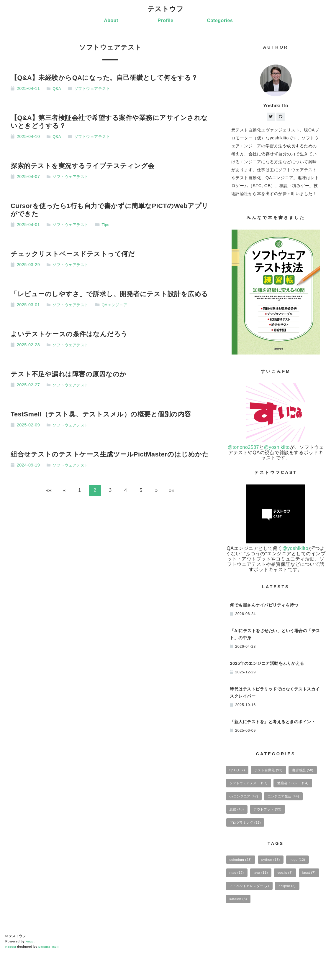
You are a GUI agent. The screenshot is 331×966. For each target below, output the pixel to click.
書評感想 (242, 786)
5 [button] (141, 491)
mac (238, 881)
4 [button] (125, 491)
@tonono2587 (243, 448)
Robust (11, 958)
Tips (109, 225)
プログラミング (291, 829)
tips (238, 771)
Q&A (58, 89)
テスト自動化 (274, 771)
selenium (242, 867)
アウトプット (246, 829)
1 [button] (79, 491)
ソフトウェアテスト (95, 89)
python (275, 867)
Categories (220, 21)
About (111, 21)
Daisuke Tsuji (51, 958)
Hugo (30, 953)
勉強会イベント (248, 800)
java (264, 881)
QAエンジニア (118, 305)
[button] (49, 491)
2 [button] (95, 491)
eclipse (239, 910)
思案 (285, 814)
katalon (268, 910)
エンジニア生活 (248, 814)
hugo (304, 867)
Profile (165, 21)
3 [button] (110, 491)
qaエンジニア (293, 800)
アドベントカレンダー (278, 896)
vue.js (291, 881)
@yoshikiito (277, 448)
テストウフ (165, 9)
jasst (237, 896)
